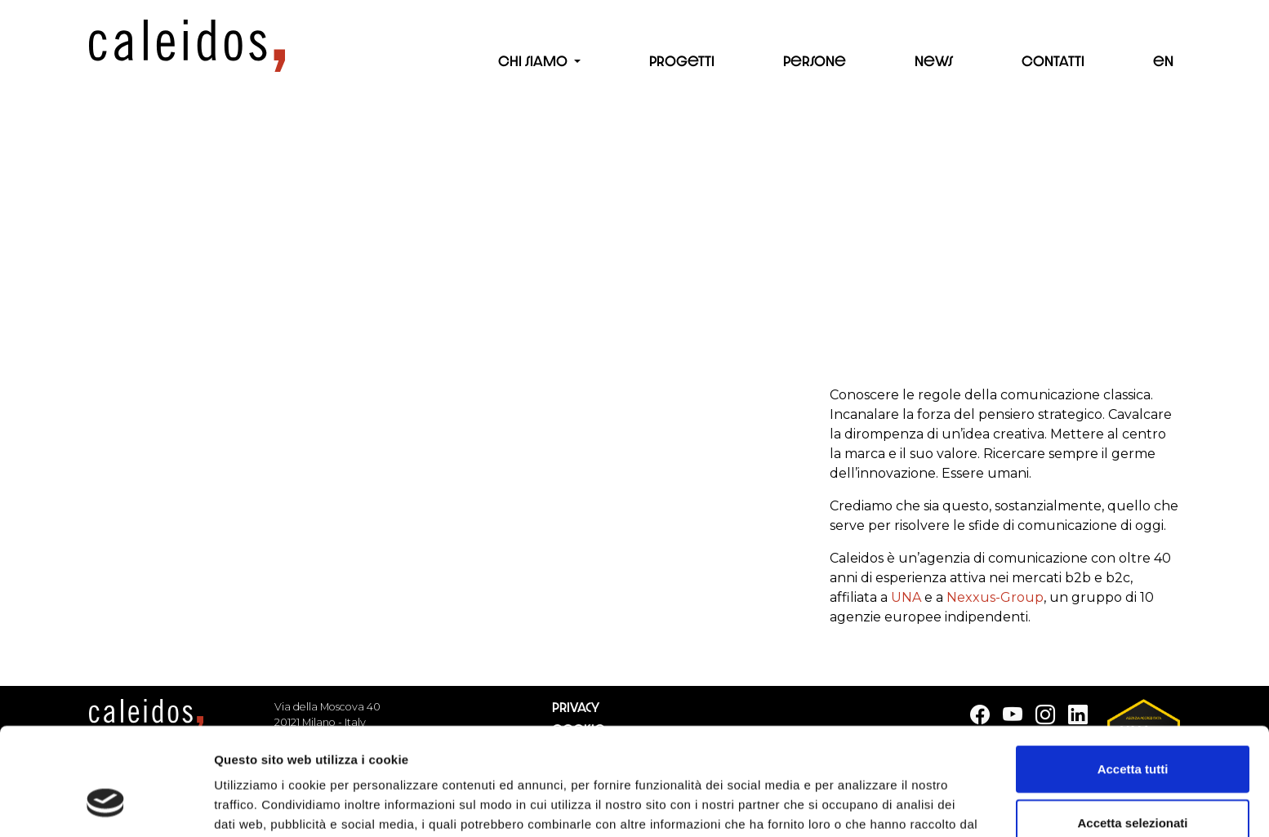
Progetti (682, 61)
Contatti (1053, 61)
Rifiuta (1133, 783)
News (934, 61)
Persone (814, 61)
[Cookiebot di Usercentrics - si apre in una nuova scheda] (105, 805)
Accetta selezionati (1132, 730)
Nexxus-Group (995, 597)
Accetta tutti (1133, 676)
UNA (906, 597)
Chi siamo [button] (534, 61)
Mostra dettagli (859, 805)
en (1163, 61)
